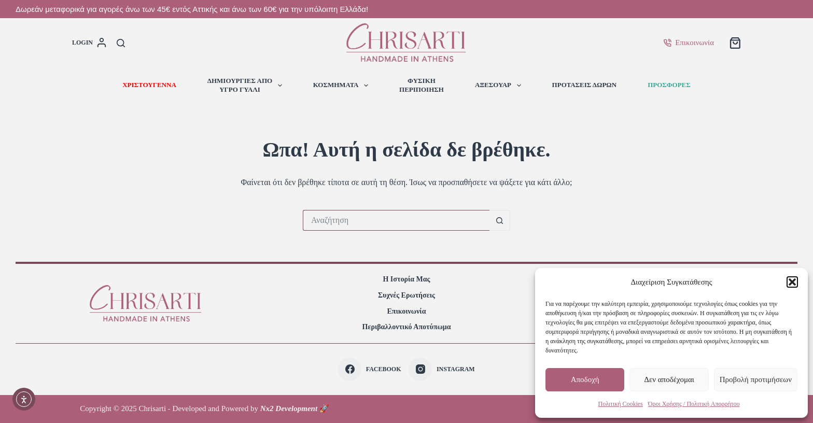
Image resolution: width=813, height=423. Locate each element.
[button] (792, 282)
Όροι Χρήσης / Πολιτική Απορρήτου (694, 403)
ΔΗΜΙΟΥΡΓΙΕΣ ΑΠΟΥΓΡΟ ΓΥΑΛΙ (246, 85)
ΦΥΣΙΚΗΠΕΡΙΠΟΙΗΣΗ (421, 85)
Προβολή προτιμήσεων (756, 379)
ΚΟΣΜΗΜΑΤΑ (342, 85)
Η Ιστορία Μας (406, 279)
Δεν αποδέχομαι (669, 379)
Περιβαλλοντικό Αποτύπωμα (406, 327)
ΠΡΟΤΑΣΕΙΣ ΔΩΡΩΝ (584, 85)
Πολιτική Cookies (620, 403)
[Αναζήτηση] (121, 43)
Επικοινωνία (689, 42)
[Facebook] (369, 369)
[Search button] (499, 220)
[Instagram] (441, 369)
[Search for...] (396, 220)
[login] (89, 43)
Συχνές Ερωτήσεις (406, 295)
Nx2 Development (288, 408)
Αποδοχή (585, 379)
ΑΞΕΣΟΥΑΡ (500, 85)
